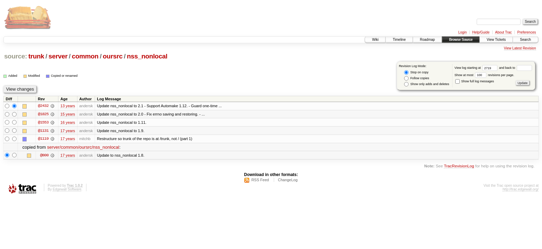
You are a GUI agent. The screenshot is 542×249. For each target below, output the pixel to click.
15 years (67, 114)
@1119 (43, 139)
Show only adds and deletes (426, 84)
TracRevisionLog (459, 166)
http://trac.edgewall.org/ (521, 190)
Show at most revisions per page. (484, 75)
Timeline (399, 40)
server (57, 56)
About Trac (503, 32)
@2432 (43, 106)
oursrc (112, 56)
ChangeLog (288, 180)
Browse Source (461, 40)
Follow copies (416, 78)
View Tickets (496, 40)
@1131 (43, 130)
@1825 (43, 114)
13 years (67, 106)
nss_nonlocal (147, 56)
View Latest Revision (520, 48)
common (85, 56)
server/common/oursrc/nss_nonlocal (83, 147)
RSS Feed (260, 180)
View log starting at (477, 68)
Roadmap (427, 40)
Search (525, 40)
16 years (67, 122)
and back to (515, 68)
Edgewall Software (67, 190)
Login (462, 32)
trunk (36, 56)
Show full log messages (474, 81)
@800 (44, 155)
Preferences (526, 32)
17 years (67, 131)
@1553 (43, 122)
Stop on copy (416, 72)
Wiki (375, 40)
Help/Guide (480, 32)
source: (15, 56)
